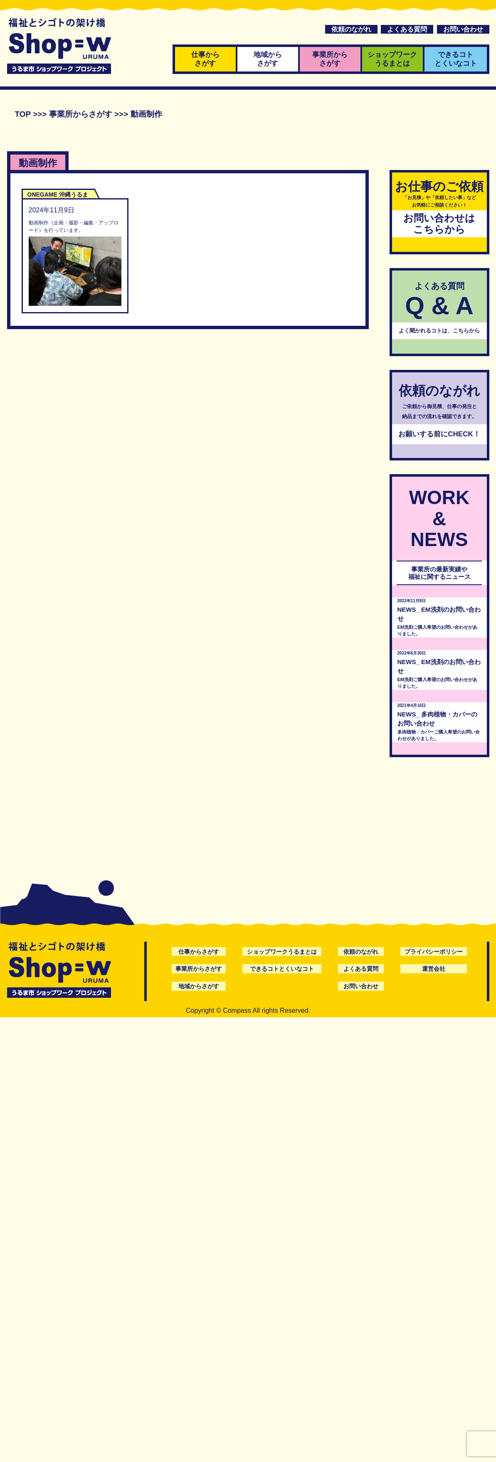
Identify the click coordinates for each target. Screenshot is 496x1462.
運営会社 (433, 968)
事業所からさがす (330, 59)
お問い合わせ (463, 29)
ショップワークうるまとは (392, 59)
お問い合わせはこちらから (439, 223)
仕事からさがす (205, 59)
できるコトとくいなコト (455, 59)
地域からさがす (268, 59)
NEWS (406, 609)
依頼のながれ (351, 29)
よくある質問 (407, 29)
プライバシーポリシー (434, 951)
